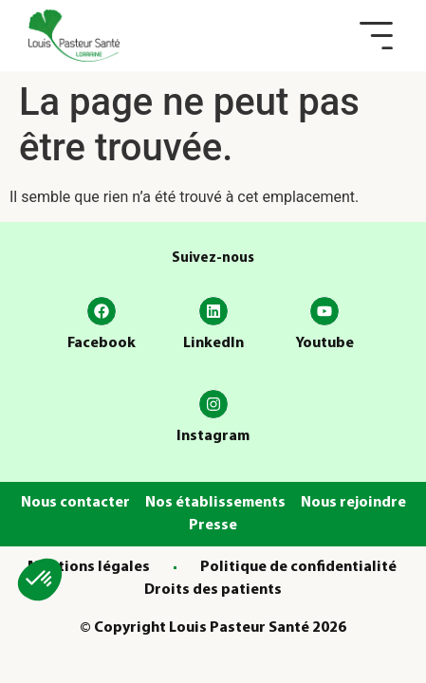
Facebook (101, 343)
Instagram (213, 436)
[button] (376, 35)
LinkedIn (213, 343)
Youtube (324, 343)
